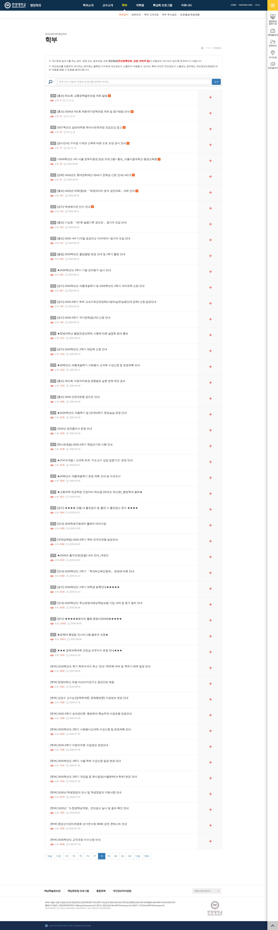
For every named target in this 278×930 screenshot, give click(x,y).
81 (122, 856)
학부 (209, 48)
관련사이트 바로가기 (202, 891)
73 (66, 856)
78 (101, 856)
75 (80, 856)
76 (87, 856)
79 (108, 856)
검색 (216, 82)
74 (73, 856)
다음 (137, 856)
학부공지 (217, 48)
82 (129, 856)
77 (94, 856)
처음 (49, 856)
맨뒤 (146, 856)
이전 (58, 856)
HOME (233, 5)
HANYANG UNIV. (246, 5)
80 (115, 856)
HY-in (257, 5)
